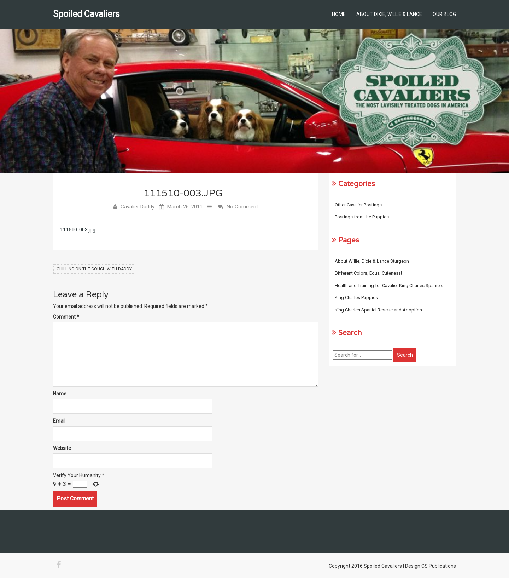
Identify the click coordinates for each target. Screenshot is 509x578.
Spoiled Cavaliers (86, 14)
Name (59, 394)
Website (62, 448)
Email (59, 421)
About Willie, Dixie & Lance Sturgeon (372, 261)
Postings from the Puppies (362, 216)
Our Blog (444, 14)
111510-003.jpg (77, 230)
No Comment (242, 207)
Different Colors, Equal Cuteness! (368, 273)
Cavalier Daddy (137, 207)
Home (339, 14)
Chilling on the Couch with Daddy (94, 269)
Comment (66, 317)
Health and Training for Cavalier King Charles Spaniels (389, 285)
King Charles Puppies (356, 297)
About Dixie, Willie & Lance (389, 14)
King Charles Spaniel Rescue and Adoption (378, 310)
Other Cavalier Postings (358, 204)
